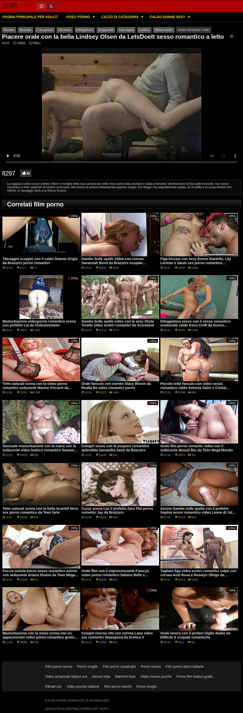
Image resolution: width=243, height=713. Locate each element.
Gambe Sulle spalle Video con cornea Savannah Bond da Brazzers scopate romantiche (112, 263)
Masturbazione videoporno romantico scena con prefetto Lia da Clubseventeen (39, 323)
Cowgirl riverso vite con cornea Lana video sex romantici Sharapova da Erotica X (117, 635)
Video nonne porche (156, 676)
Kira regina (126, 30)
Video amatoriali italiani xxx (66, 676)
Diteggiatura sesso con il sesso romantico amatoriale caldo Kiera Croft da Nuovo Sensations (195, 325)
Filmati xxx (53, 686)
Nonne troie (101, 676)
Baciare (9, 30)
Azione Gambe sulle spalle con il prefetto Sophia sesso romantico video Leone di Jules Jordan (198, 513)
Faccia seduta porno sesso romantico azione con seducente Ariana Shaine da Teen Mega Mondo (39, 575)
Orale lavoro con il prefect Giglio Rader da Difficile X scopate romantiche (195, 635)
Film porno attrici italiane (184, 666)
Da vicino (64, 30)
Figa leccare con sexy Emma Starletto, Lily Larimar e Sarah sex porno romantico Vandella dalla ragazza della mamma (195, 263)
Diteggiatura (85, 30)
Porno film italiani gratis (194, 676)
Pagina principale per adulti (30, 17)
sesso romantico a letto (193, 30)
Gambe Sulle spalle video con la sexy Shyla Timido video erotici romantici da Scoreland (117, 323)
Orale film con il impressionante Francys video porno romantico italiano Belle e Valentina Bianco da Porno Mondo (115, 575)
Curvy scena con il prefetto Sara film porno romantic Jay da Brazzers (117, 511)
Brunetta (25, 30)
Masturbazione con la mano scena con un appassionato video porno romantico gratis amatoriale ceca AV (38, 637)
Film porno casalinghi (119, 666)
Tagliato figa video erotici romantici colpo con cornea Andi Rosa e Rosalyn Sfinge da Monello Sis (198, 575)
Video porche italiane (83, 686)
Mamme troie (125, 676)
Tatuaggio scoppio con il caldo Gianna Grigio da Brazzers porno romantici (40, 261)
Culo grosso (45, 30)
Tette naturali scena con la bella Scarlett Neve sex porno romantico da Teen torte (40, 511)
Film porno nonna (58, 666)
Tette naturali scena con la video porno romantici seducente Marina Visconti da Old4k (35, 388)
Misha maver (164, 30)
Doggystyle (106, 30)
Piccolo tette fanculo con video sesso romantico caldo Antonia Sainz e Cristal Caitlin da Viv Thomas (193, 388)
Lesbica (144, 30)
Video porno (78, 17)
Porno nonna (151, 666)
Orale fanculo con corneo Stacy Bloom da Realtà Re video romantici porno (116, 386)
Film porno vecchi (118, 686)
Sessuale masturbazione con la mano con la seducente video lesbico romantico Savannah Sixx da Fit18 (40, 450)
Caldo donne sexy (168, 17)
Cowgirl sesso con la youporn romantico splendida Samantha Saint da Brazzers (115, 448)
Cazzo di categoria (120, 17)
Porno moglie (87, 666)
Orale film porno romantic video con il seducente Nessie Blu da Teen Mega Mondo (196, 448)
